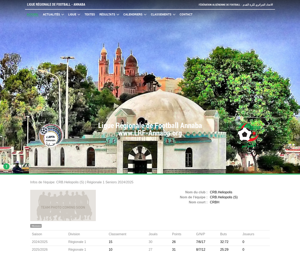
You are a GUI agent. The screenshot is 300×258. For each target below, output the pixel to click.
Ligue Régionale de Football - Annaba (56, 4)
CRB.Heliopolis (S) (224, 197)
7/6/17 (200, 242)
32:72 (224, 242)
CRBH (214, 202)
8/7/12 (200, 249)
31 (174, 249)
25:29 (224, 249)
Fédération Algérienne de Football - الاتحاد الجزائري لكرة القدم (236, 4)
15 (110, 242)
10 (110, 249)
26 (174, 242)
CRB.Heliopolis (221, 192)
